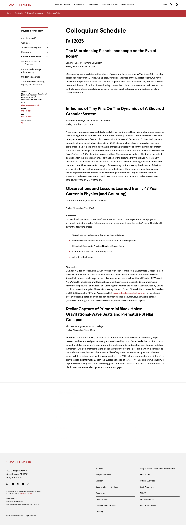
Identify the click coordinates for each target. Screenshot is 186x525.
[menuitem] (62, 5)
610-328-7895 (26, 117)
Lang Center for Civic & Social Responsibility (157, 469)
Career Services (102, 499)
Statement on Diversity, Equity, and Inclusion (33, 83)
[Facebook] (13, 484)
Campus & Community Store (107, 487)
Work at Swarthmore (148, 506)
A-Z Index (99, 469)
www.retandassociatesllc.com (128, 293)
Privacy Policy (11, 498)
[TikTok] (28, 484)
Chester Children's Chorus (106, 506)
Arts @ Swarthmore (103, 475)
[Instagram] (24, 123)
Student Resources (30, 77)
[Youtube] (23, 484)
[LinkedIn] (18, 484)
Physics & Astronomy (32, 31)
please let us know (26, 493)
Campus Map (101, 493)
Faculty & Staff (28, 38)
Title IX (143, 493)
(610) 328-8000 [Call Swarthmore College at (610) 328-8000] (13, 478)
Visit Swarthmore (147, 499)
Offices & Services (147, 481)
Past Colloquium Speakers (32, 63)
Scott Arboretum (147, 487)
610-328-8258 (26, 111)
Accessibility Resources (14, 501)
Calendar (99, 481)
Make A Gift (145, 475)
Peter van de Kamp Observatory (31, 71)
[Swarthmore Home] (20, 462)
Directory (99, 512)
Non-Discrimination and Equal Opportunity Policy (22, 504)
